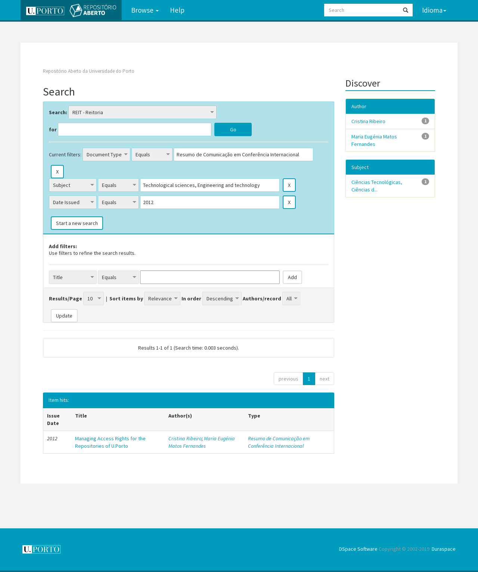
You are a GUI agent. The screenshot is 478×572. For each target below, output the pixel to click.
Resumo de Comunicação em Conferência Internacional (279, 442)
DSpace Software (358, 549)
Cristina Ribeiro (185, 438)
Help (177, 10)
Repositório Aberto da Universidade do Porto (88, 71)
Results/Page (65, 298)
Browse (145, 10)
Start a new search (77, 223)
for (53, 129)
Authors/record (262, 298)
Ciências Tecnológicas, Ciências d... (376, 186)
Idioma (434, 10)
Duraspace (444, 549)
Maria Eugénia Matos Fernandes (201, 442)
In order (191, 298)
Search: (58, 112)
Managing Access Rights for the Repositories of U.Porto (110, 442)
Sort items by (126, 298)
